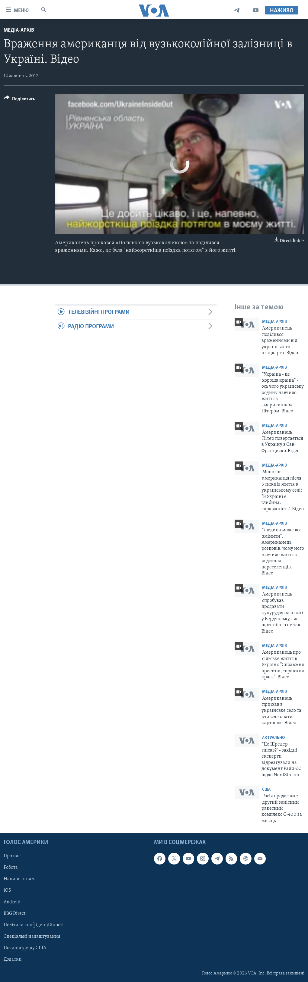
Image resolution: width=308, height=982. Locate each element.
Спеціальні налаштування (32, 936)
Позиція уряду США (25, 948)
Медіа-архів (19, 30)
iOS (7, 890)
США (266, 789)
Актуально (273, 738)
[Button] (19, 100)
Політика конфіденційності (34, 925)
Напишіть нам (19, 879)
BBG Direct (14, 913)
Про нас (12, 856)
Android (12, 902)
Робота (11, 867)
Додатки (13, 959)
